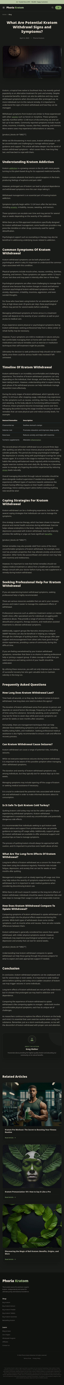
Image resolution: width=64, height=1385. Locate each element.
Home (4, 14)
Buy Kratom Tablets (8, 1313)
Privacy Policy (36, 1358)
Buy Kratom (6, 1302)
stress (5, 470)
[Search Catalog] (52, 7)
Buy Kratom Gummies (9, 1317)
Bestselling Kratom (8, 1320)
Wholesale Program (8, 1338)
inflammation (36, 440)
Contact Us (6, 1345)
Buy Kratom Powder (9, 1310)
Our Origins (6, 1335)
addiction (13, 168)
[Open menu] (4, 8)
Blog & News (6, 1331)
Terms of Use (27, 1358)
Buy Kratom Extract (8, 1306)
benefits (48, 534)
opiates (15, 117)
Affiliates (5, 1342)
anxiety (14, 207)
